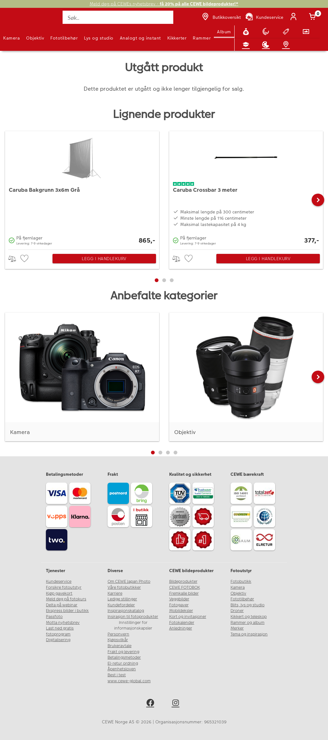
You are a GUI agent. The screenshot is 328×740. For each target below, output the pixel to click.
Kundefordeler (121, 605)
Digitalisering (58, 640)
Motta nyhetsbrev (63, 622)
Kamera (11, 38)
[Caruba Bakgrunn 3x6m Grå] (82, 188)
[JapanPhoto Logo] (18, 21)
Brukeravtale (119, 646)
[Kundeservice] (264, 17)
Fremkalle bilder (184, 593)
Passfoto (54, 616)
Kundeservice (58, 581)
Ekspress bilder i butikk (67, 611)
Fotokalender (181, 622)
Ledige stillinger (122, 599)
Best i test (117, 675)
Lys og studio (99, 38)
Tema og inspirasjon (249, 634)
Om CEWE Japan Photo (129, 581)
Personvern (118, 634)
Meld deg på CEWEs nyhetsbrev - (164, 4)
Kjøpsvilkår (118, 640)
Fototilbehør (64, 38)
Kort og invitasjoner (187, 616)
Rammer (202, 38)
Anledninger (180, 628)
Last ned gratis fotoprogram (60, 631)
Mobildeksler (181, 611)
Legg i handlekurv (104, 258)
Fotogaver (179, 605)
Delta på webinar (61, 605)
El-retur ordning (123, 663)
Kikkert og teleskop (249, 616)
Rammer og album (247, 622)
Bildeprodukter (183, 581)
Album (224, 32)
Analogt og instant (140, 38)
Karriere (115, 593)
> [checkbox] (14, 259)
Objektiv (35, 38)
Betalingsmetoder (124, 657)
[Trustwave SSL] (204, 494)
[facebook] (151, 704)
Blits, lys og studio (247, 605)
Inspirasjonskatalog (126, 611)
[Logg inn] (294, 17)
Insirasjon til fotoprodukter (133, 616)
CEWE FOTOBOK (184, 587)
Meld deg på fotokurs (66, 599)
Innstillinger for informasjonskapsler (133, 625)
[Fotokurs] (247, 44)
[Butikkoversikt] (221, 17)
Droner (237, 611)
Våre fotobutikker (124, 587)
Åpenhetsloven (122, 669)
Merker (237, 628)
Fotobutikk (241, 581)
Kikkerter (177, 38)
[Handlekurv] (313, 17)
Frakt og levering (123, 652)
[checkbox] (25, 259)
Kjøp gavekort (59, 593)
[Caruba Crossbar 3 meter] (246, 188)
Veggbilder (179, 599)
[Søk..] (118, 17)
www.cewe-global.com (129, 681)
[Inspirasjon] (267, 44)
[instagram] (177, 704)
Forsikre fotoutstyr (63, 587)
